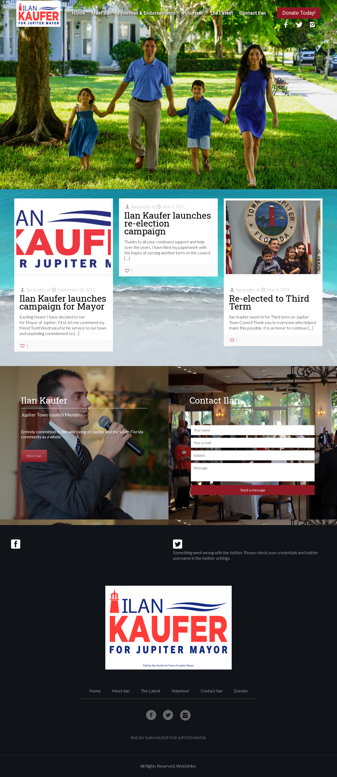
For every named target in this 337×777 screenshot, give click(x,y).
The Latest (150, 690)
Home (95, 690)
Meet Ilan (35, 456)
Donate (241, 690)
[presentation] (231, 515)
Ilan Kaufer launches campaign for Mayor (62, 302)
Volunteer (180, 690)
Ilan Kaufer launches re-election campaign (167, 223)
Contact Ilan (211, 690)
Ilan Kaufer (36, 289)
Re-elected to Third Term (269, 302)
